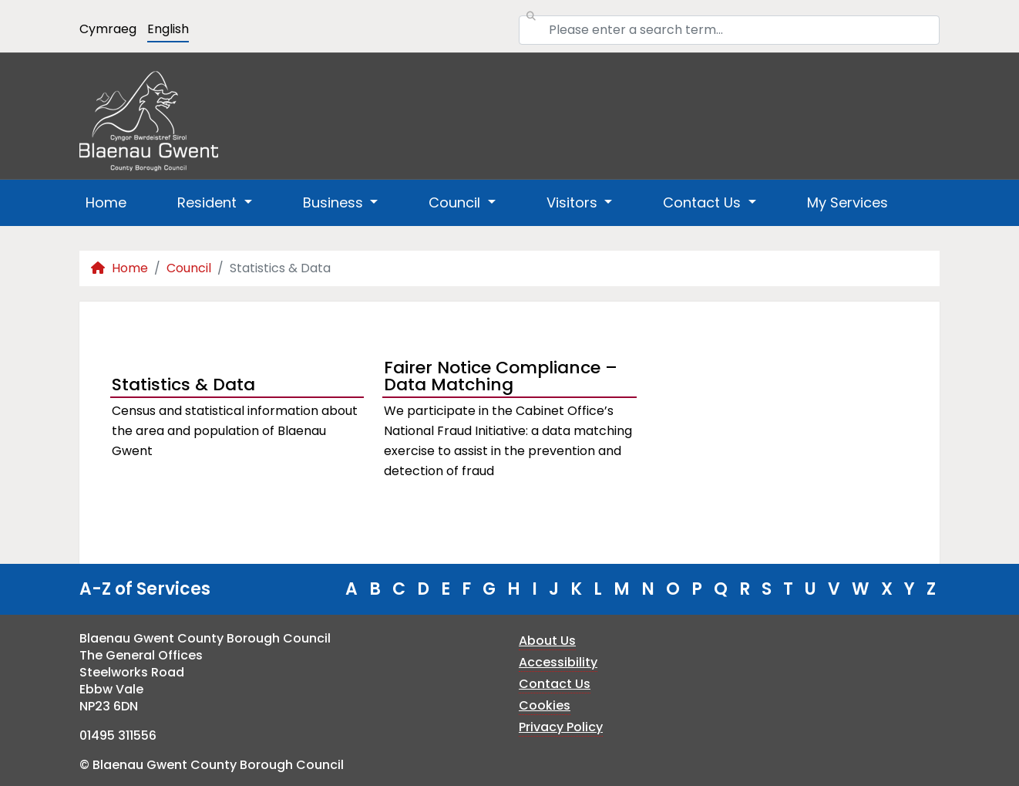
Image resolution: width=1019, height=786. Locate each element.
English (168, 29)
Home (106, 202)
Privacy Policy (561, 727)
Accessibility (558, 662)
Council (188, 268)
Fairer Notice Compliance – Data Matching (500, 377)
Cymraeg (107, 29)
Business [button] (335, 202)
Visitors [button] (573, 202)
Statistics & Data (183, 384)
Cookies (544, 705)
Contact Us (554, 684)
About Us (547, 640)
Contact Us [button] (704, 202)
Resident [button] (208, 202)
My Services (847, 202)
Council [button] (456, 202)
